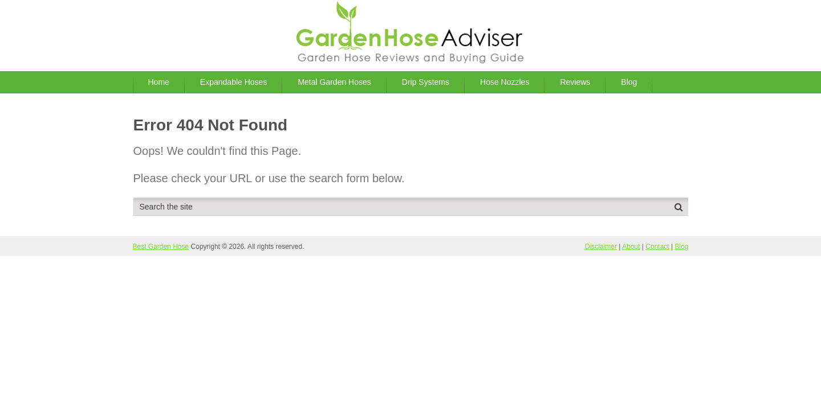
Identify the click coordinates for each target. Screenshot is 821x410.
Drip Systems (425, 82)
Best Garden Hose (161, 247)
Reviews (575, 82)
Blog (629, 82)
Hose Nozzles (504, 82)
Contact (657, 247)
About (631, 247)
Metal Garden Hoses (334, 82)
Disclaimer (601, 247)
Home (158, 82)
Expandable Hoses (233, 82)
